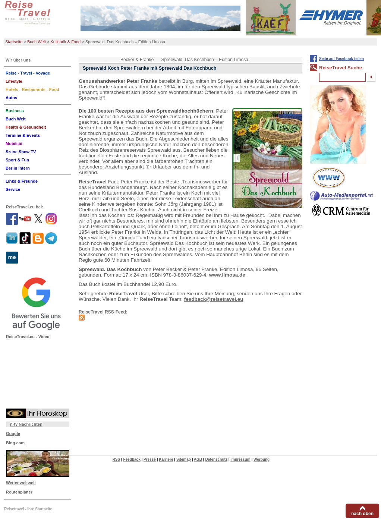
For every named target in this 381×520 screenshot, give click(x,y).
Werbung (262, 459)
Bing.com (15, 443)
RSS (116, 459)
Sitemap (183, 459)
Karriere (166, 459)
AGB (198, 459)
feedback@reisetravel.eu (213, 299)
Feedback (132, 459)
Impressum (240, 459)
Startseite (13, 42)
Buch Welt (36, 42)
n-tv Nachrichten (26, 424)
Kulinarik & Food (66, 42)
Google (13, 433)
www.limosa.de (227, 275)
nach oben (362, 513)
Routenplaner (19, 492)
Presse (150, 459)
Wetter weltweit (21, 482)
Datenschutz (216, 459)
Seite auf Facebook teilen (341, 59)
